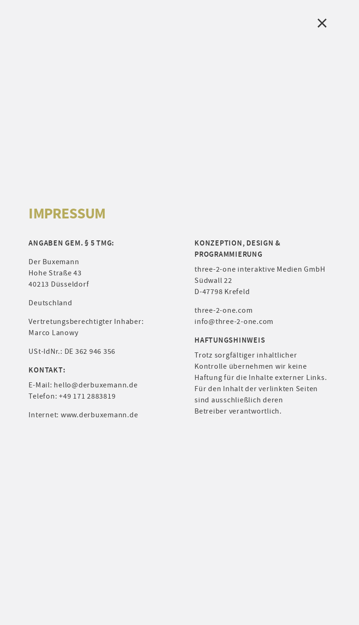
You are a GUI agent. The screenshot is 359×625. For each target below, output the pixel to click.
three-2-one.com (223, 310)
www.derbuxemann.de (99, 415)
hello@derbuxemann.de (95, 385)
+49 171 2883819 (87, 396)
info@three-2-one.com (233, 321)
